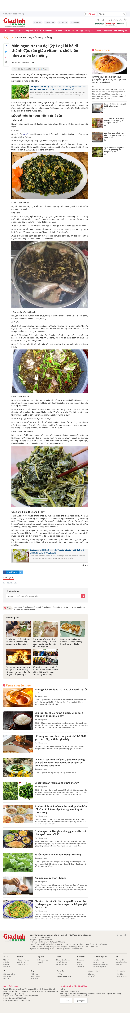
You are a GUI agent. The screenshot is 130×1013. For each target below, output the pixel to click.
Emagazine (80, 960)
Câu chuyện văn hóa (62, 960)
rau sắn (26, 134)
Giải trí (38, 31)
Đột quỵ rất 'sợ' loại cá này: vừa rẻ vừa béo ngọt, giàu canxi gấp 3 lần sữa (114, 121)
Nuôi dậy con (21, 962)
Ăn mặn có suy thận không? (50, 878)
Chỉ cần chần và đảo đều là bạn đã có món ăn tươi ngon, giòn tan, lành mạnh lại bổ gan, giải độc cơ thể (61, 904)
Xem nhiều (102, 50)
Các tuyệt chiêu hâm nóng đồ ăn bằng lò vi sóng (115, 105)
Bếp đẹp (48, 37)
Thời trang (34, 974)
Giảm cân (34, 978)
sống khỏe (50, 22)
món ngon (18, 607)
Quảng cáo (81, 1001)
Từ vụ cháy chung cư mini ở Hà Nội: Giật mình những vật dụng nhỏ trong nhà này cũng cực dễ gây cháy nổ (18, 671)
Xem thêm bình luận (10, 583)
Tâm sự (59, 974)
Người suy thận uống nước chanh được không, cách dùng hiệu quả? (114, 150)
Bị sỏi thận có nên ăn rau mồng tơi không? (59, 854)
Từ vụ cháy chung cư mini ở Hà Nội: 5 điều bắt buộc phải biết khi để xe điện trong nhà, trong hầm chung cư (45, 671)
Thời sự (6, 960)
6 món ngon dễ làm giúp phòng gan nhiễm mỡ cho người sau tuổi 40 (61, 833)
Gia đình (19, 31)
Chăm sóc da (35, 976)
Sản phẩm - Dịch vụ (62, 31)
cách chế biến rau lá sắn (25, 610)
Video (79, 962)
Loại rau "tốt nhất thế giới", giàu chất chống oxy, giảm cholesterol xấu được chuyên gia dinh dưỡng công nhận (60, 762)
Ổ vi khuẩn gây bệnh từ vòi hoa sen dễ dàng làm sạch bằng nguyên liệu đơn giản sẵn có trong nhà (45, 643)
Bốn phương (119, 31)
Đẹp (81, 31)
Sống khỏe (29, 31)
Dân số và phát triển (104, 31)
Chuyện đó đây (122, 976)
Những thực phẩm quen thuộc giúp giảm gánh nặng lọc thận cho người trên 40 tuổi (109, 80)
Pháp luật (6, 966)
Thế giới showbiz (61, 962)
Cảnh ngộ (91, 974)
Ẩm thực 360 (20, 37)
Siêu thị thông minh (99, 966)
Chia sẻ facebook (12, 572)
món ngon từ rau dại (33, 607)
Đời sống (6, 962)
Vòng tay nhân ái (94, 971)
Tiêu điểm (120, 974)
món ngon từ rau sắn (52, 607)
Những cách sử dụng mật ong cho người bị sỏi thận (61, 691)
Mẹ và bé (76, 22)
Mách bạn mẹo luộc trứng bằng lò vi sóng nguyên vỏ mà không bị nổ (115, 135)
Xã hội (11, 31)
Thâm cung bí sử (23, 964)
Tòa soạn (66, 1001)
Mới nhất (90, 14)
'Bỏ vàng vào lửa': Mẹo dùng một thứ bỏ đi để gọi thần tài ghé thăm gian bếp (60, 738)
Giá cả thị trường (98, 962)
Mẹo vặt (6, 978)
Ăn (73, 31)
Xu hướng (96, 960)
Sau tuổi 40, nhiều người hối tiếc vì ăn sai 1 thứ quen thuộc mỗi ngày (59, 714)
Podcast (79, 964)
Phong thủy (7, 976)
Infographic (80, 966)
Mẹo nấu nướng (36, 37)
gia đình (38, 22)
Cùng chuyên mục (18, 685)
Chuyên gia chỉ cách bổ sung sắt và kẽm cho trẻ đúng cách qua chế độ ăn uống (18, 641)
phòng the (63, 22)
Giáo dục (6, 964)
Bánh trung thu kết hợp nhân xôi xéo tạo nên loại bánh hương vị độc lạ (71, 641)
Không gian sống (9, 974)
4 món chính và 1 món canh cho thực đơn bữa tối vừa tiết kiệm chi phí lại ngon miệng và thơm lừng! (61, 809)
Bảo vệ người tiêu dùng (100, 964)
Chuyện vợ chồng (23, 960)
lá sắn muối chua (78, 607)
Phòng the (89, 31)
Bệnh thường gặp (42, 960)
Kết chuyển (91, 976)
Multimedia (47, 31)
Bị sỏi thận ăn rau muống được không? (57, 782)
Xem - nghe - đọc (61, 964)
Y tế (38, 964)
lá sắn (65, 607)
